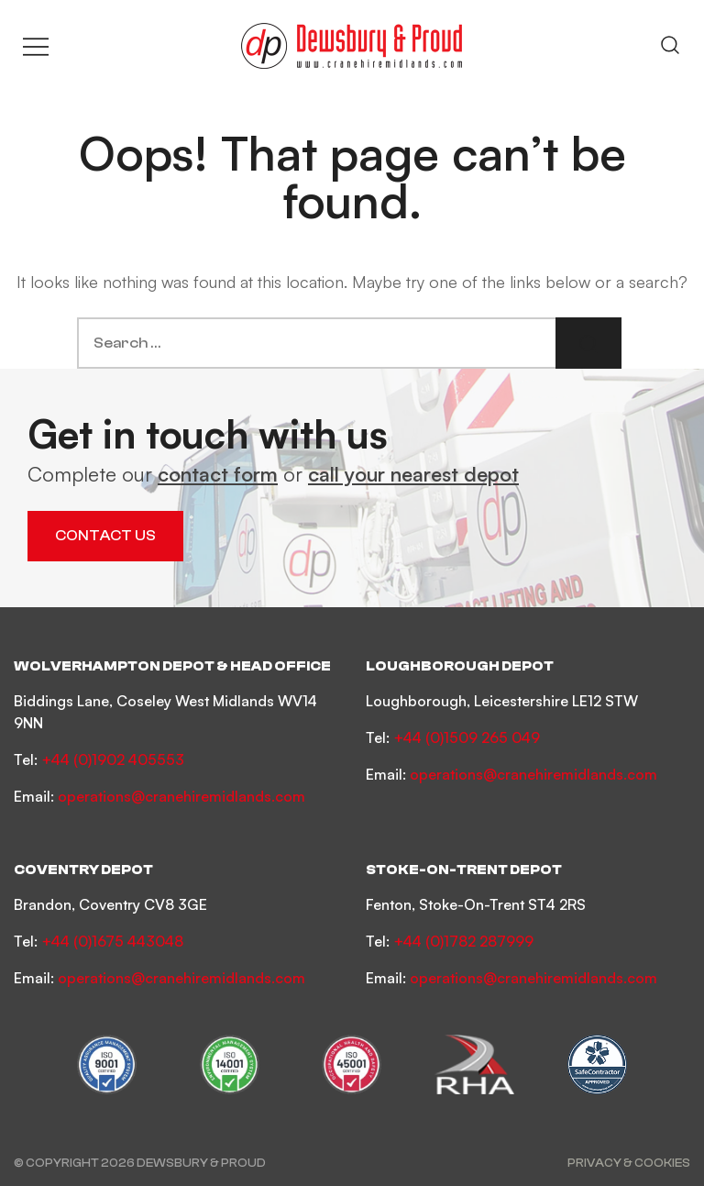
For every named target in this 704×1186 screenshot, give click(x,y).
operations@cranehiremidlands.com (181, 796)
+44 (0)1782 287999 (463, 941)
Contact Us (105, 535)
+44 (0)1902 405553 (112, 759)
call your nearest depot (413, 473)
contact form (218, 473)
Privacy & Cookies (628, 1162)
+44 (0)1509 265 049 (466, 737)
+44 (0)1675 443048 (112, 941)
